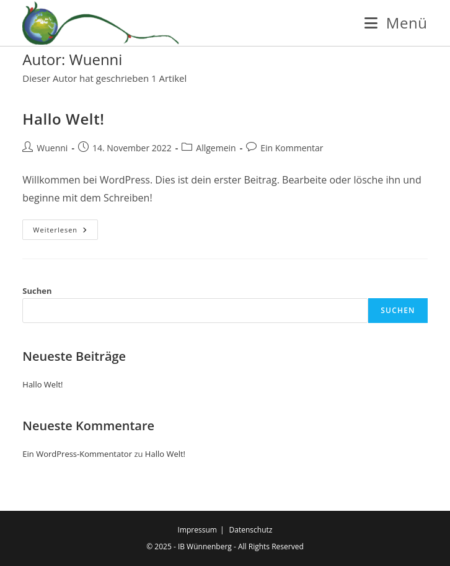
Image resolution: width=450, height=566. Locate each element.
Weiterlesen (65, 232)
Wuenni (52, 148)
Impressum (197, 529)
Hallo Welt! (63, 118)
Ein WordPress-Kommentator (77, 453)
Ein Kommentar (291, 148)
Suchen (36, 290)
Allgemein (216, 148)
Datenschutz (251, 529)
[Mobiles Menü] (395, 23)
